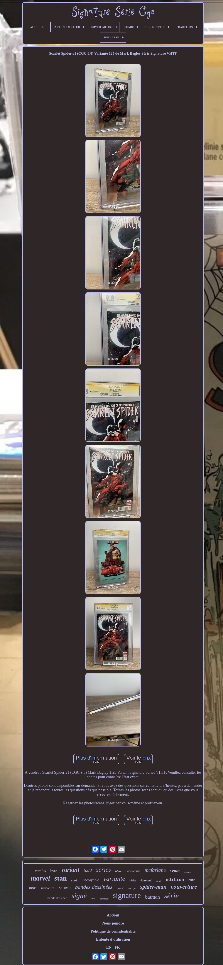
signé (79, 896)
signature (127, 895)
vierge (132, 888)
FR (117, 947)
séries (133, 880)
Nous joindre (113, 923)
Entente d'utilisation (113, 939)
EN (109, 947)
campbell (104, 898)
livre (53, 871)
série (171, 896)
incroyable (91, 880)
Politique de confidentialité (113, 931)
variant (70, 869)
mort (33, 887)
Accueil (113, 915)
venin (175, 870)
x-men (65, 887)
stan (60, 878)
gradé (120, 888)
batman (152, 897)
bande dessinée (57, 898)
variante (114, 878)
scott (75, 880)
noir (93, 898)
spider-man (153, 887)
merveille (47, 888)
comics (40, 871)
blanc (118, 871)
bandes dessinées (94, 887)
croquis (187, 872)
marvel (40, 878)
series (103, 869)
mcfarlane (155, 870)
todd (88, 870)
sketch (158, 881)
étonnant (146, 880)
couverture (184, 886)
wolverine (133, 871)
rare (191, 880)
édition (175, 879)
